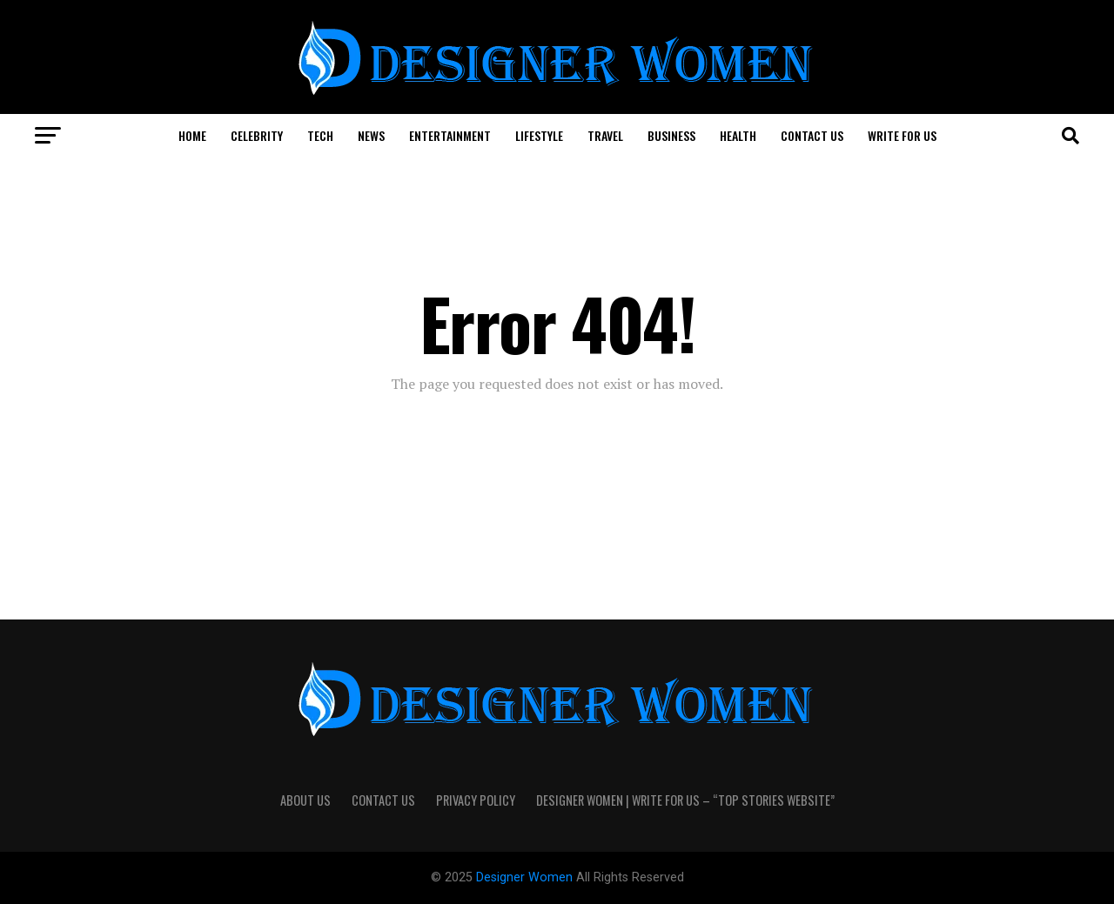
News (371, 135)
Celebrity (257, 135)
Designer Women (526, 877)
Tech (320, 135)
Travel (605, 135)
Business (671, 135)
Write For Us (902, 135)
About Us (305, 800)
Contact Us (812, 135)
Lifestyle (539, 135)
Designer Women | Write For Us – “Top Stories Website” (685, 800)
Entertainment (450, 135)
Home (192, 135)
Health (738, 135)
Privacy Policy (475, 800)
